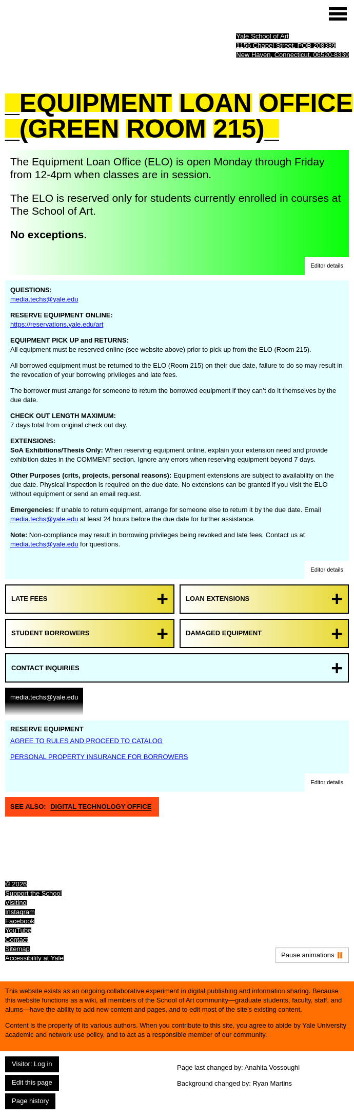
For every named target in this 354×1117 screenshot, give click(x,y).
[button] (327, 266)
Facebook (19, 921)
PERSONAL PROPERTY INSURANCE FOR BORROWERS (99, 757)
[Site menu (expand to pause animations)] (338, 14)
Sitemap (17, 949)
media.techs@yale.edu (44, 299)
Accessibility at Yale (34, 958)
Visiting (16, 902)
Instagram (20, 912)
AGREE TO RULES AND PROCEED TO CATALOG (86, 741)
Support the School (33, 893)
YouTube (18, 930)
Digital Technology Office (100, 806)
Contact (16, 939)
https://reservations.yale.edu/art (56, 324)
